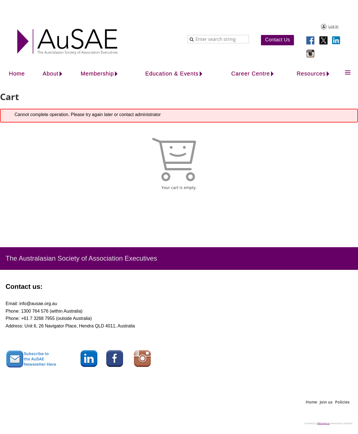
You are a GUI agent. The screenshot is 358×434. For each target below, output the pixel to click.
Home (311, 402)
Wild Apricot (323, 423)
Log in (333, 26)
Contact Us (277, 40)
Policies (342, 402)
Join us (326, 402)
